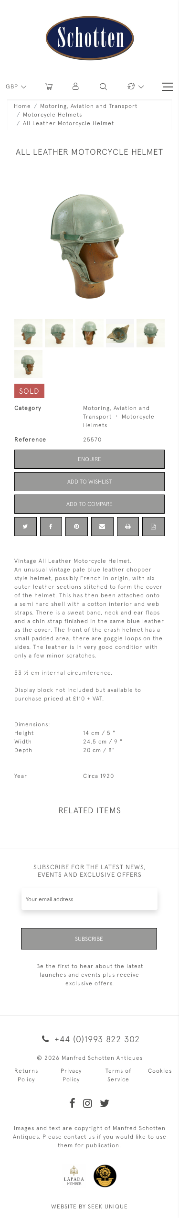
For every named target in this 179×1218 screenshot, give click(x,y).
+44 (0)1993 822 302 (89, 1039)
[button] (76, 86)
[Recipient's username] (89, 899)
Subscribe (89, 939)
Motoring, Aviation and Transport (88, 106)
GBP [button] (13, 86)
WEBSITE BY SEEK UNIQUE (89, 1206)
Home (22, 106)
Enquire (89, 459)
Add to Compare (89, 504)
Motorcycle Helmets (52, 114)
